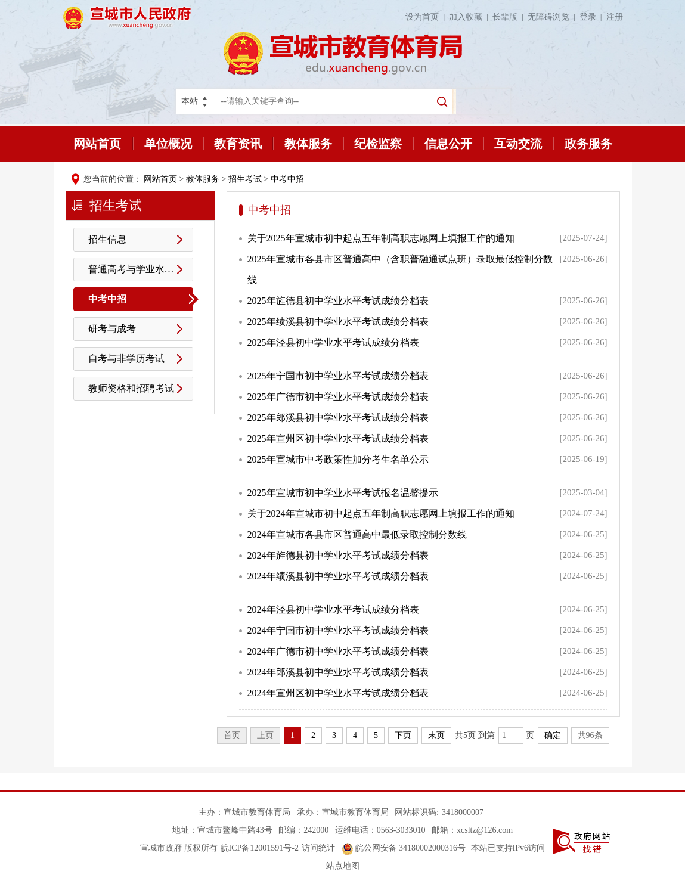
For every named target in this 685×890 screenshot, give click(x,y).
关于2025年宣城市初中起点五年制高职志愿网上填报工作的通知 (380, 238)
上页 (265, 735)
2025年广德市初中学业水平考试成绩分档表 (338, 397)
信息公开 (448, 143)
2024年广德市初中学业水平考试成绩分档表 (338, 651)
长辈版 (510, 17)
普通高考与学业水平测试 (140, 269)
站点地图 (342, 865)
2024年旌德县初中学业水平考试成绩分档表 (338, 555)
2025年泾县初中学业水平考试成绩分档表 (333, 342)
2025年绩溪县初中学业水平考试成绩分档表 (338, 322)
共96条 (590, 735)
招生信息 (107, 239)
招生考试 (245, 179)
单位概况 (168, 143)
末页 (436, 735)
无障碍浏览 (553, 17)
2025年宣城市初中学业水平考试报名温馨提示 (342, 493)
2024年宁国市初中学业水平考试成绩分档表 (338, 630)
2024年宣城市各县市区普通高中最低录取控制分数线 (357, 534)
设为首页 (427, 17)
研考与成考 (112, 329)
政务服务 (588, 143)
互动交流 (518, 143)
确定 (552, 735)
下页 (403, 735)
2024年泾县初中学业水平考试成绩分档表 (333, 609)
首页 (232, 735)
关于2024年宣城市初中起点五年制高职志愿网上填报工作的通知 (380, 513)
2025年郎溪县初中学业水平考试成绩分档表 (338, 418)
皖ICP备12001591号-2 (260, 848)
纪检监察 (378, 143)
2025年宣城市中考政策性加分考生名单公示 (338, 459)
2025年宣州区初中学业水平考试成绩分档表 (338, 438)
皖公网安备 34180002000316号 (404, 848)
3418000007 (462, 812)
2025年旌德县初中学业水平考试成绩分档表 (338, 301)
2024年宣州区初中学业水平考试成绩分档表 (338, 693)
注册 (614, 17)
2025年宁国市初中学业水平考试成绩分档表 (338, 376)
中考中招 (287, 179)
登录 (592, 17)
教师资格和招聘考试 (131, 388)
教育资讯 (238, 143)
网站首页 (97, 143)
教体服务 (308, 143)
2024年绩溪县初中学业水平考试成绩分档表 (338, 576)
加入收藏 (470, 17)
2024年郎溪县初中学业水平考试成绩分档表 (338, 672)
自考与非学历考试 (126, 358)
